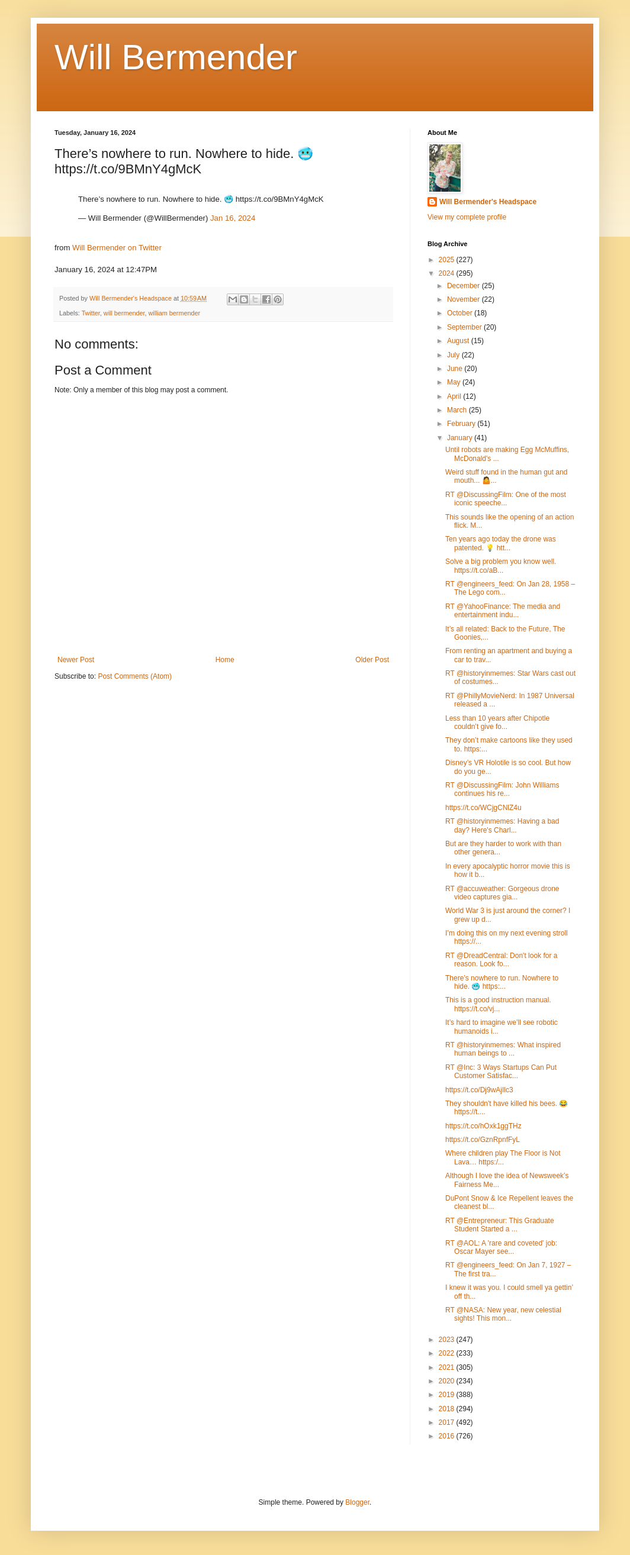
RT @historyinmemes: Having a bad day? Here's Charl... (502, 825)
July (454, 355)
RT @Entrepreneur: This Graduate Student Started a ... (499, 1225)
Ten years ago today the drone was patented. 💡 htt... (500, 543)
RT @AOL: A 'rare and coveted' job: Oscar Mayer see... (501, 1247)
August (459, 341)
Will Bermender (175, 57)
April (455, 396)
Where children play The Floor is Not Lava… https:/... (503, 1157)
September (465, 327)
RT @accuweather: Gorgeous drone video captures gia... (502, 893)
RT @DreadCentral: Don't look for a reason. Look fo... (501, 959)
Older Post (372, 660)
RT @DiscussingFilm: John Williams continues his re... (502, 789)
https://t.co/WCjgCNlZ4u (483, 808)
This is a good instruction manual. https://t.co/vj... (498, 1004)
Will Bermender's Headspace (487, 202)
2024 (448, 273)
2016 (448, 1436)
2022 (448, 1353)
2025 (448, 260)
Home (225, 660)
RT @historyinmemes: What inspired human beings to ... (503, 1049)
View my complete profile (466, 217)
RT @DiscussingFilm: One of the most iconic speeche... (505, 499)
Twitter (91, 313)
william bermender (174, 313)
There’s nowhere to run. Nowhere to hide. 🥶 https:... (501, 982)
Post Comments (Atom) (135, 676)
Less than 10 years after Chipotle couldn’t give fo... (497, 722)
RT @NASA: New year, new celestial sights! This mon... (503, 1314)
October (460, 313)
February (462, 424)
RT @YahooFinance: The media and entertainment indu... (502, 610)
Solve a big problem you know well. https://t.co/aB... (500, 565)
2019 (448, 1395)
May (454, 382)
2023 (448, 1339)
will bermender (124, 313)
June (455, 368)
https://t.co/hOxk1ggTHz (483, 1126)
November (464, 299)
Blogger (357, 1502)
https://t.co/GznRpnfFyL (482, 1139)
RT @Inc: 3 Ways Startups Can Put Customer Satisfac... (501, 1071)
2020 (448, 1381)
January (460, 438)
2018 (448, 1409)
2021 (448, 1367)
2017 (448, 1422)
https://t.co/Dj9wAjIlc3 (479, 1090)
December (464, 286)
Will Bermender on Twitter (117, 247)
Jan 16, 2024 (232, 218)
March (458, 410)
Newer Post (75, 660)
